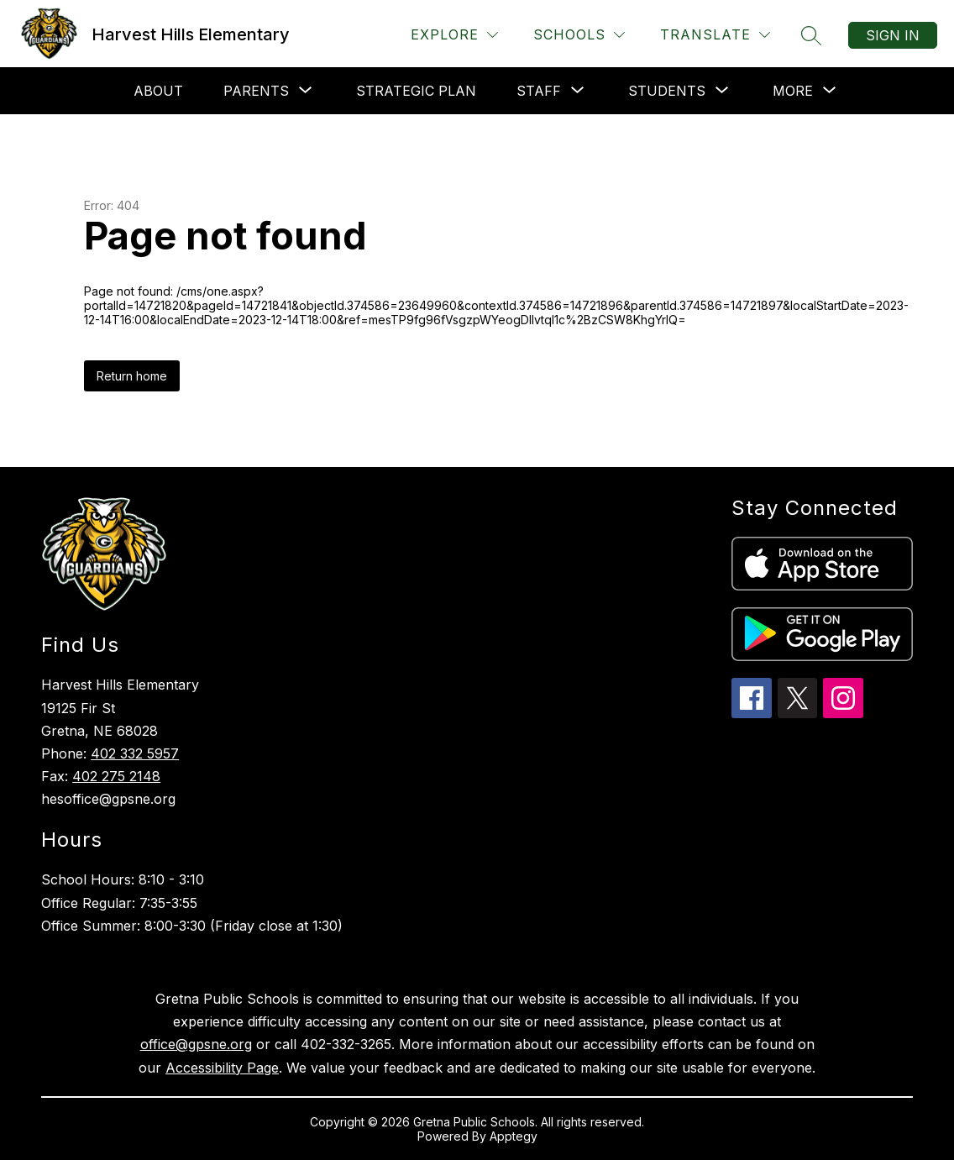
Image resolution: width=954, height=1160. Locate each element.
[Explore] (454, 34)
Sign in (893, 35)
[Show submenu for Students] (666, 91)
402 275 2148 (116, 776)
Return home (132, 376)
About (158, 90)
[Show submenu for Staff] (538, 91)
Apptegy (513, 1136)
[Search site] (811, 35)
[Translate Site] (715, 34)
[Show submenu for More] (793, 91)
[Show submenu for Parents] (256, 91)
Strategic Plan (416, 90)
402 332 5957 (135, 753)
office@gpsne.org (196, 1044)
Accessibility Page (222, 1067)
